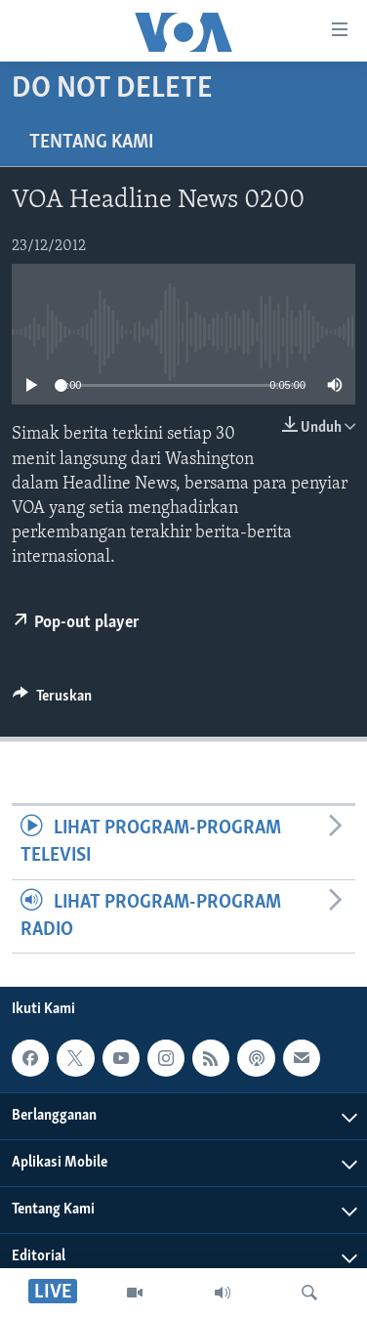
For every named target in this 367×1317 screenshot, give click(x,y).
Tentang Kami (91, 142)
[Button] (52, 700)
